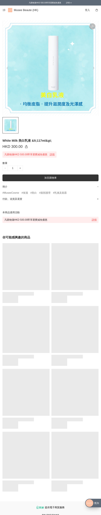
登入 (87, 10)
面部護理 (45, 192)
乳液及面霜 (60, 192)
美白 (34, 192)
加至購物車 (50, 177)
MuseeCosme (11, 192)
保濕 (25, 192)
